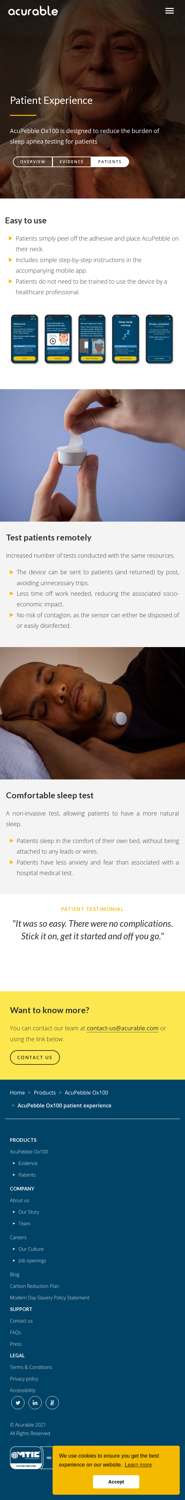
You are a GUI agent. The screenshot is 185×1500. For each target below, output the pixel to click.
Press (16, 1344)
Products (45, 1092)
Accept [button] (116, 1481)
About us (19, 1200)
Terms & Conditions (31, 1367)
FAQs (15, 1332)
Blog (14, 1274)
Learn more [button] (138, 1465)
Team (24, 1223)
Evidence (72, 161)
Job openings (32, 1260)
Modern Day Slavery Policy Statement (49, 1297)
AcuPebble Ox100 (86, 1092)
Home (17, 1092)
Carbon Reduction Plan (34, 1286)
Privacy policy (24, 1379)
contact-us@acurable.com (123, 1028)
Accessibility (22, 1390)
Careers (18, 1237)
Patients (110, 161)
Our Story (29, 1212)
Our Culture (31, 1249)
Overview (32, 161)
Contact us (21, 1321)
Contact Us (35, 1057)
